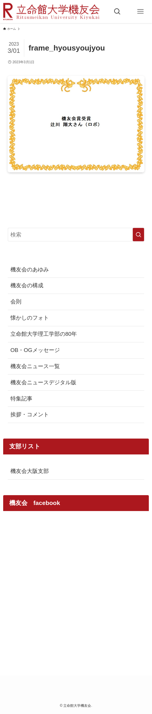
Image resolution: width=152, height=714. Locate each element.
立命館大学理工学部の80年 (43, 334)
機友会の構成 (26, 285)
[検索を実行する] (138, 235)
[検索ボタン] (117, 11)
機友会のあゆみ (29, 269)
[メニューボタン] (140, 11)
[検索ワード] (76, 235)
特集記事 (21, 399)
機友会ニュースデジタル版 (43, 382)
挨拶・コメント (29, 414)
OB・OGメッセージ (35, 350)
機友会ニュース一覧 (35, 366)
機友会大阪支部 (29, 471)
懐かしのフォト (29, 318)
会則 (15, 302)
